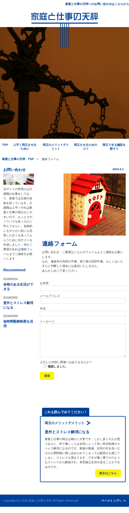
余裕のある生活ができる (18, 287)
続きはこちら (108, 479)
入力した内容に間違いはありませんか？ (66, 368)
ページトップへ (111, 506)
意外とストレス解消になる (18, 305)
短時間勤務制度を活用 (18, 324)
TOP (5, 144)
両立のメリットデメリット (64, 429)
